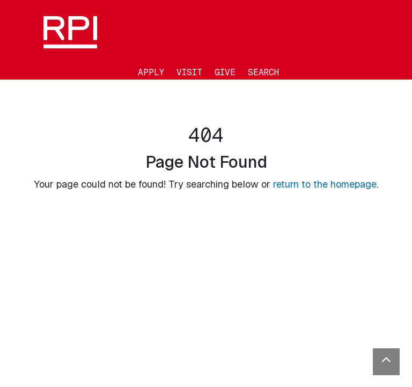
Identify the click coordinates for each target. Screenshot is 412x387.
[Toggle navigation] (7, 87)
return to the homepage (325, 184)
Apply (151, 72)
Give (225, 72)
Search (263, 72)
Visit (189, 72)
